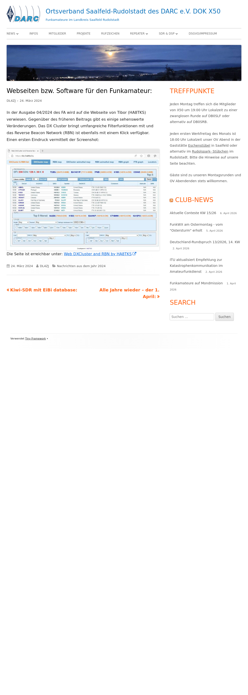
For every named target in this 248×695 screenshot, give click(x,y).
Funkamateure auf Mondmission (196, 283)
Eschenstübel (199, 145)
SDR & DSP (166, 33)
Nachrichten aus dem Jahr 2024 (81, 266)
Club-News (194, 199)
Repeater (137, 33)
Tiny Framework (35, 338)
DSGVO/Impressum (203, 33)
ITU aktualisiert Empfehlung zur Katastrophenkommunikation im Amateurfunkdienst (196, 265)
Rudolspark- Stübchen (210, 151)
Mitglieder (57, 33)
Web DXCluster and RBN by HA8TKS (100, 254)
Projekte (83, 33)
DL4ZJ (11, 100)
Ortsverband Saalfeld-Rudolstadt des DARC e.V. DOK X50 (133, 11)
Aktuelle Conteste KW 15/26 (193, 213)
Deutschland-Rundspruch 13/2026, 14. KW (205, 242)
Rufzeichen (110, 33)
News (11, 33)
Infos (33, 33)
